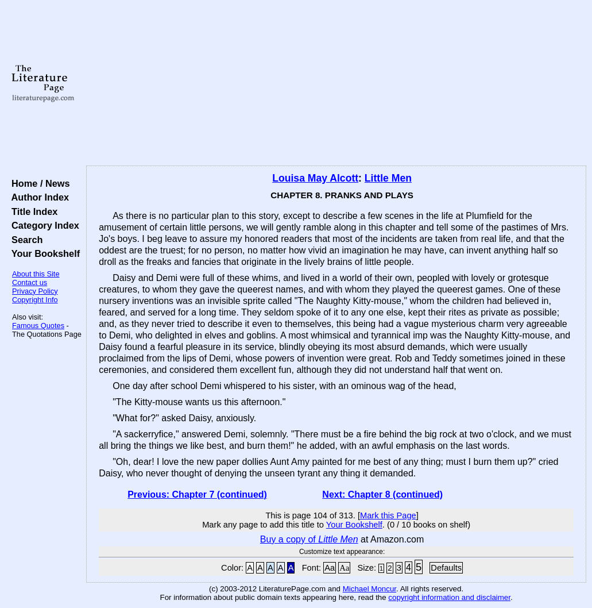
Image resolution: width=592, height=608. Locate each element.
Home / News (38, 183)
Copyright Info (35, 299)
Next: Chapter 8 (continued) (382, 494)
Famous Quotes (38, 325)
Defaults (446, 567)
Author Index (37, 197)
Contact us (29, 282)
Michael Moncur (369, 588)
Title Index (31, 211)
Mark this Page (388, 515)
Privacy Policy (35, 291)
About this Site (36, 274)
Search (24, 239)
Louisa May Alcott (315, 178)
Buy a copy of (309, 539)
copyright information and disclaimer (449, 597)
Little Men (388, 178)
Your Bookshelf (43, 253)
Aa (329, 567)
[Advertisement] (336, 83)
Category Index (42, 225)
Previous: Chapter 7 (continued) (197, 494)
